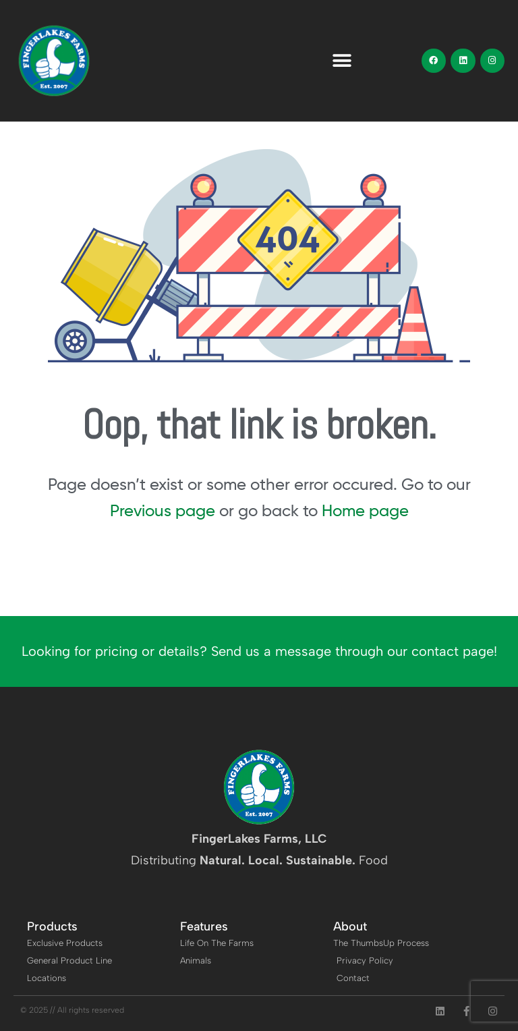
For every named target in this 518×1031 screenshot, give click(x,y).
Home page (365, 510)
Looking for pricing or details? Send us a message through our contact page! (259, 651)
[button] (342, 61)
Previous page (162, 510)
